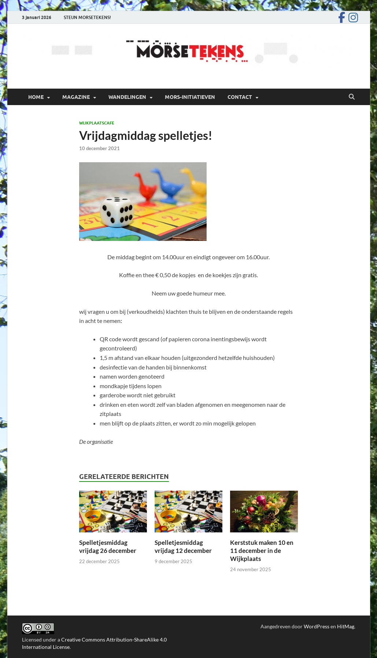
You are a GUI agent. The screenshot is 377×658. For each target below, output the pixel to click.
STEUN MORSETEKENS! (87, 17)
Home (36, 97)
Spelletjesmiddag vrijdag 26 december (107, 546)
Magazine (76, 97)
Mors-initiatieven (190, 97)
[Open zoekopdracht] (351, 97)
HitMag (345, 626)
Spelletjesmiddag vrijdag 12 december (183, 546)
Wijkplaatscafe (96, 123)
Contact (240, 97)
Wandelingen (127, 97)
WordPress (316, 626)
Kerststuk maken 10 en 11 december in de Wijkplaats (261, 550)
